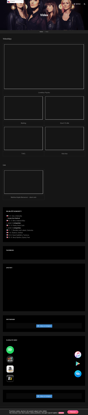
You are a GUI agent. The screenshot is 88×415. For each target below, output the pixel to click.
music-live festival (14, 218)
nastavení (61, 413)
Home (41, 31)
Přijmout (73, 412)
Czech (11, 1)
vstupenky (17, 223)
